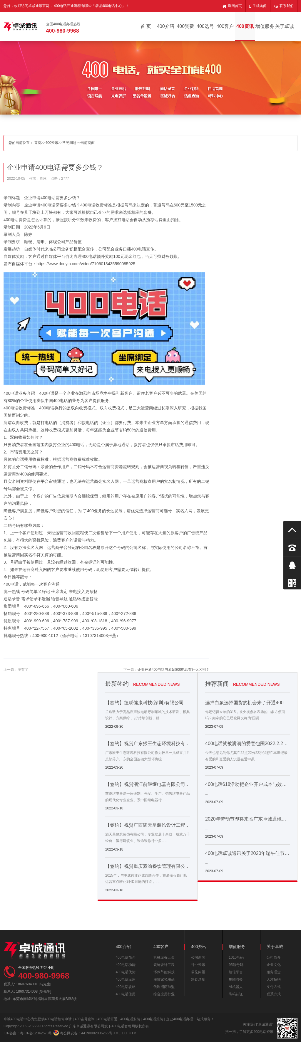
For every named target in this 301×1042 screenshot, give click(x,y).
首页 (37, 143)
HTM (132, 1033)
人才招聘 (274, 979)
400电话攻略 (126, 987)
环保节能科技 (164, 972)
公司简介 (274, 957)
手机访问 (258, 6)
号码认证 (236, 994)
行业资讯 (198, 965)
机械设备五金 (164, 957)
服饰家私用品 (164, 979)
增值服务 (264, 26)
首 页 (146, 26)
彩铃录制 (198, 979)
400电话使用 (126, 994)
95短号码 (236, 965)
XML (116, 1033)
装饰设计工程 (164, 965)
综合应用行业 (164, 994)
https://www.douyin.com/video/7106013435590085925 (85, 263)
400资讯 (245, 26)
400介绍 (165, 26)
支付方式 (274, 987)
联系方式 (274, 994)
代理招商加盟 (164, 987)
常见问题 (69, 143)
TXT (124, 1033)
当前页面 (88, 143)
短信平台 (236, 972)
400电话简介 (126, 957)
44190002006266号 (96, 1033)
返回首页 (232, 6)
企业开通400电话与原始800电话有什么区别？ (173, 670)
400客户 (225, 26)
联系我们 (284, 6)
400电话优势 (126, 972)
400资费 (185, 26)
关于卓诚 (284, 26)
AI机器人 (236, 987)
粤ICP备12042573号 (36, 1033)
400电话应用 (126, 979)
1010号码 (236, 957)
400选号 (205, 26)
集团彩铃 (236, 979)
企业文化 (274, 965)
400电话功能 (126, 965)
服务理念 (274, 972)
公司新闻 (198, 957)
